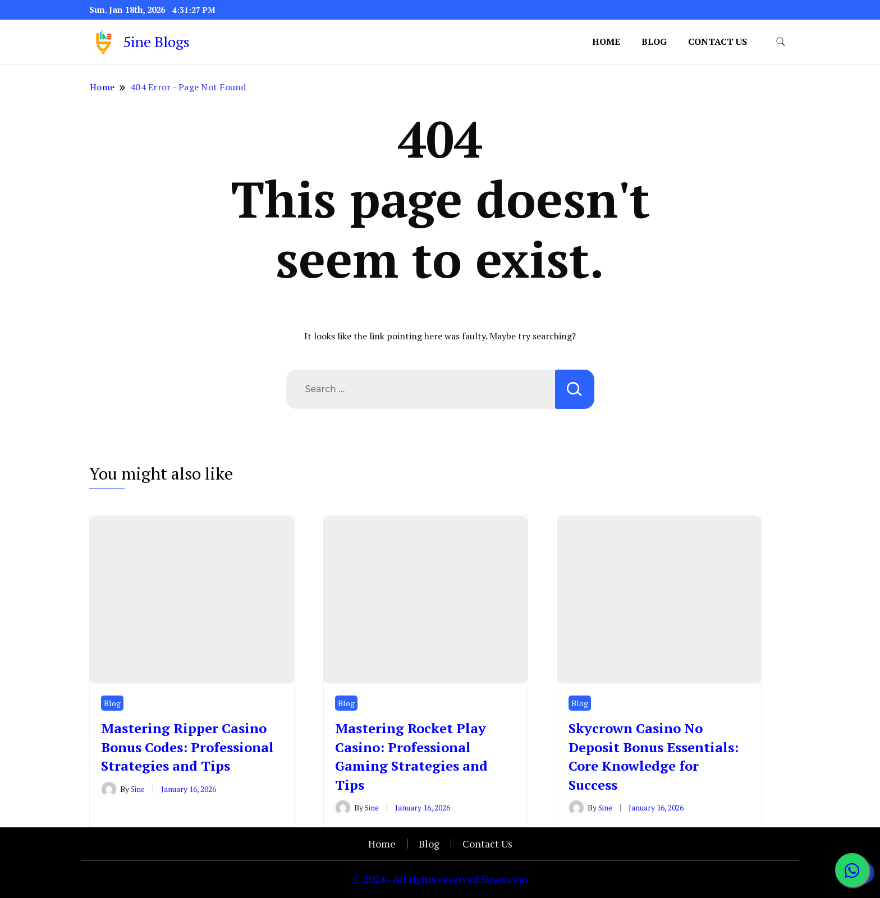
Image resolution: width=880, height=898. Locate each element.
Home (606, 41)
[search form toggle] (781, 41)
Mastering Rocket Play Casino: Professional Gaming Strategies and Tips (411, 756)
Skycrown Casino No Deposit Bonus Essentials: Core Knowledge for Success (654, 756)
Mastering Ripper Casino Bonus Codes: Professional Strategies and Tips (187, 747)
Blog (654, 41)
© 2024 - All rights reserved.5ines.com (440, 879)
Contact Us (717, 41)
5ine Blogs (156, 41)
